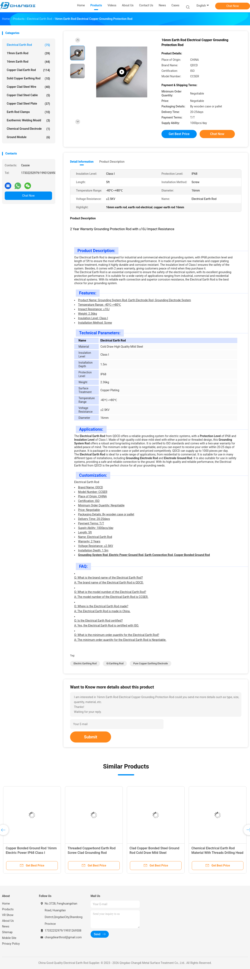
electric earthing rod (85, 663)
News (5, 926)
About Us (8, 920)
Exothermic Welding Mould (28, 120)
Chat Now (232, 6)
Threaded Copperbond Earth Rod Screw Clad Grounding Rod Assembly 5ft (92, 852)
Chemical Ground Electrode (28, 129)
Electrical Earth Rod (28, 45)
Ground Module (28, 137)
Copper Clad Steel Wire (28, 87)
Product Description (111, 161)
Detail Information (81, 161)
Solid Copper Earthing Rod (28, 79)
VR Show (8, 915)
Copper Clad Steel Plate (28, 104)
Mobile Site (9, 938)
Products (8, 909)
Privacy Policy (11, 943)
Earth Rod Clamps (28, 112)
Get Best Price (179, 134)
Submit (90, 737)
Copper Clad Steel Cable (28, 95)
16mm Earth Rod (28, 62)
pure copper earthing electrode (150, 663)
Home (6, 903)
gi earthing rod (114, 663)
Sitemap (7, 932)
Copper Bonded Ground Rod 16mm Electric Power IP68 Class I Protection (31, 852)
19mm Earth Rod (28, 53)
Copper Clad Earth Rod (28, 70)
